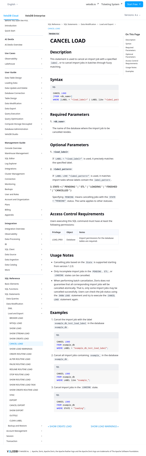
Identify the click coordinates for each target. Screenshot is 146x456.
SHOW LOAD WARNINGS (21, 348)
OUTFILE (14, 415)
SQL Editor (10, 158)
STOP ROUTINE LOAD (20, 374)
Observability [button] (11, 58)
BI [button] (6, 244)
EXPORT (13, 400)
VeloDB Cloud (10, 15)
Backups (9, 189)
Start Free (132, 4)
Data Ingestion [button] (12, 259)
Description (130, 39)
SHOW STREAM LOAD (20, 333)
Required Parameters (131, 48)
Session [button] (10, 436)
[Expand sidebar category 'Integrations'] (41, 168)
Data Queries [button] (12, 298)
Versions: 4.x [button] (131, 15)
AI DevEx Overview (13, 44)
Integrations (10, 168)
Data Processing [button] (12, 239)
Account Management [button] (16, 430)
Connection (10, 179)
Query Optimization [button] (14, 118)
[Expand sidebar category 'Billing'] (41, 209)
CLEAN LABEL (16, 420)
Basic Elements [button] (12, 283)
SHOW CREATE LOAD (19, 338)
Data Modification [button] (13, 103)
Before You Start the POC (16, 20)
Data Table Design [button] (13, 77)
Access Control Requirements (132, 62)
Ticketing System (110, 4)
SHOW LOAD (15, 328)
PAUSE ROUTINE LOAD (20, 364)
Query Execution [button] (12, 113)
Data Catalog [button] (11, 264)
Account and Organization (17, 199)
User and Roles (12, 194)
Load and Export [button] (15, 313)
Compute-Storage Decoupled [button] (18, 124)
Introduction (11, 25)
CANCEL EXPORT (17, 405)
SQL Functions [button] (11, 289)
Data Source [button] (10, 254)
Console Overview (13, 148)
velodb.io (91, 4)
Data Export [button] (10, 108)
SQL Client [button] (9, 249)
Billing (8, 209)
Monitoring (10, 184)
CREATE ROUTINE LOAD (21, 354)
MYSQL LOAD (16, 323)
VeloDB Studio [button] (11, 134)
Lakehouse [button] (10, 63)
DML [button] (10, 308)
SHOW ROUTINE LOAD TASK (23, 384)
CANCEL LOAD (16, 343)
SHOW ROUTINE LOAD (20, 379)
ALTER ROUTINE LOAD (20, 359)
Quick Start (10, 30)
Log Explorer (11, 163)
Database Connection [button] (15, 93)
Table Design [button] (11, 98)
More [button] (7, 269)
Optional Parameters (131, 55)
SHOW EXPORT (16, 410)
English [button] (11, 4)
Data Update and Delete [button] (16, 88)
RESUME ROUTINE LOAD (21, 369)
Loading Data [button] (11, 83)
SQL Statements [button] (12, 294)
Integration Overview (15, 228)
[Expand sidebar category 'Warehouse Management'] (41, 153)
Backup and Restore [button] (17, 425)
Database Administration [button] (16, 129)
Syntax (128, 43)
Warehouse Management (17, 153)
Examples (130, 71)
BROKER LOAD (16, 318)
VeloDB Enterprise (35, 15)
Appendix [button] (9, 214)
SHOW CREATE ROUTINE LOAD (24, 389)
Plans (7, 204)
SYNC (12, 395)
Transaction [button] (11, 441)
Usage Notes (131, 67)
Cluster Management (15, 173)
